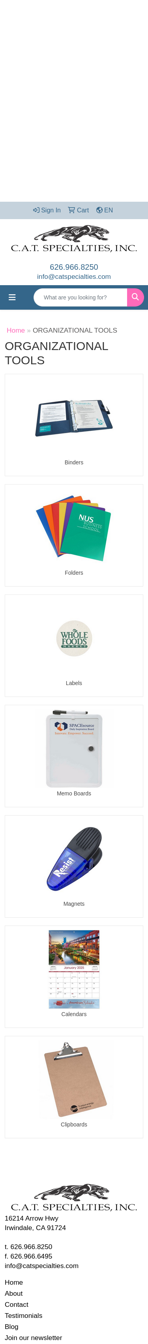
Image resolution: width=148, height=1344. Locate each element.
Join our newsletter (33, 1338)
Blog (12, 1327)
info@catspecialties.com (74, 276)
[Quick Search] (80, 297)
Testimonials (23, 1315)
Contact (16, 1304)
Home (16, 330)
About (13, 1293)
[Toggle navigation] (12, 297)
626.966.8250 (74, 267)
